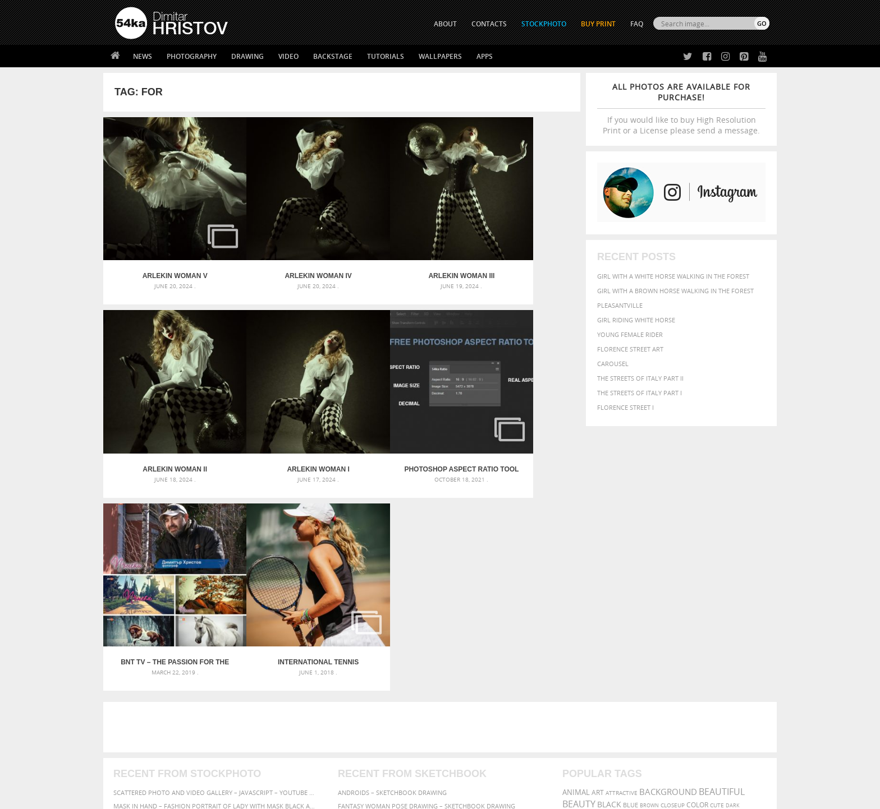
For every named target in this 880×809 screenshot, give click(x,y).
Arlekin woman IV (282, 252)
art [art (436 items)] (598, 551)
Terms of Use (270, 796)
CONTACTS (489, 24)
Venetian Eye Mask (298, 770)
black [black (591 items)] (609, 563)
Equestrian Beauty (232, 770)
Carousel (613, 363)
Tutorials (385, 56)
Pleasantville (620, 305)
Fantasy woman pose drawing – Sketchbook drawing (426, 565)
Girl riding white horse (636, 320)
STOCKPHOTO (543, 24)
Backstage (332, 56)
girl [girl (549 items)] (744, 574)
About (287, 675)
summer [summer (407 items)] (577, 607)
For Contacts (300, 731)
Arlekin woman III (401, 252)
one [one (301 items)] (708, 585)
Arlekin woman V (162, 252)
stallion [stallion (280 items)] (736, 596)
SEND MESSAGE (670, 697)
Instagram (469, 704)
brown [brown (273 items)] (649, 564)
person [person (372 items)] (637, 596)
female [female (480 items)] (720, 574)
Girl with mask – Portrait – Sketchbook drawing (419, 578)
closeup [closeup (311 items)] (673, 564)
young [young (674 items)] (666, 606)
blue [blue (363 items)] (630, 564)
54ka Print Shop (140, 675)
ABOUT (445, 24)
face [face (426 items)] (667, 574)
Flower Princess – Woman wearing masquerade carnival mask (215, 605)
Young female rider (630, 334)
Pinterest (467, 719)
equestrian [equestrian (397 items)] (612, 574)
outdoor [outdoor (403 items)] (732, 585)
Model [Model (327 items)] (657, 585)
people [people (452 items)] (611, 596)
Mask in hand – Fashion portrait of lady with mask (198, 578)
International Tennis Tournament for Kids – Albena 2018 (521, 421)
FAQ (636, 24)
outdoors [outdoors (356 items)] (579, 596)
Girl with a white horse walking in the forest (673, 276)
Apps (484, 56)
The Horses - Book (144, 717)
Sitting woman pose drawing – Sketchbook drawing (425, 605)
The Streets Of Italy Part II (640, 378)
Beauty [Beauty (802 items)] (578, 563)
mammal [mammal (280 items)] (634, 585)
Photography (192, 56)
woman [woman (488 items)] (634, 607)
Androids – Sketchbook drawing (392, 551)
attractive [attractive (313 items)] (622, 552)
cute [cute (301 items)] (717, 564)
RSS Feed (348, 770)
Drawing (247, 56)
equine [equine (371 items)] (646, 574)
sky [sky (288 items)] (717, 596)
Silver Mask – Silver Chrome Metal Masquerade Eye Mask (207, 592)
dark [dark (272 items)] (733, 564)
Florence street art (630, 349)
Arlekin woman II (520, 252)
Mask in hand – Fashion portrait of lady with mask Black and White (215, 565)
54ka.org (208, 796)
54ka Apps (130, 731)
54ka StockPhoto (143, 689)
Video (288, 56)
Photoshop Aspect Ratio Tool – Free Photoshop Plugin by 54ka (282, 421)
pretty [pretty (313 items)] (701, 596)
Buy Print (598, 24)
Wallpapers (440, 56)
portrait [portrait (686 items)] (669, 595)
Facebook (468, 690)
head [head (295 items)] (569, 585)
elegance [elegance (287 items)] (576, 575)
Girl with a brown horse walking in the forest (675, 290)
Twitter (465, 675)
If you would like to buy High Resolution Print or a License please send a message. (681, 108)
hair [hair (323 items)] (760, 575)
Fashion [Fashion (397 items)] (691, 574)
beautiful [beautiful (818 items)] (722, 550)
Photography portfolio (155, 703)
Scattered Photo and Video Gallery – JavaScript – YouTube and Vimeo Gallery (215, 551)
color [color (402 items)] (697, 564)
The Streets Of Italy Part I (639, 393)
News (142, 56)
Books (288, 703)
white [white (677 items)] (605, 606)
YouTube (466, 733)
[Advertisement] (442, 486)
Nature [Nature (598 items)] (684, 584)
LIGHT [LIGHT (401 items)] (611, 585)
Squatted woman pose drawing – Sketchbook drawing (429, 592)
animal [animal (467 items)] (576, 551)
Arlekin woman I (163, 421)
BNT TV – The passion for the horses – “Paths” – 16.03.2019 (401, 421)
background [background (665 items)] (668, 551)
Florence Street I (625, 407)
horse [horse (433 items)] (590, 585)
